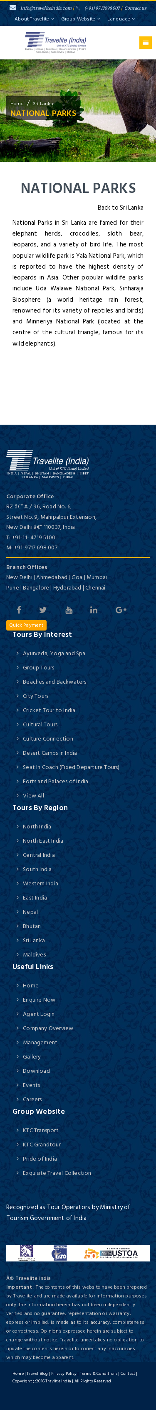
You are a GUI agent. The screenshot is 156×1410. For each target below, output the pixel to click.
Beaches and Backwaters (54, 682)
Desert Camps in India (50, 753)
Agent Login (38, 1014)
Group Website (81, 19)
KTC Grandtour (42, 1144)
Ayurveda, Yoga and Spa (54, 653)
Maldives (34, 954)
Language (121, 19)
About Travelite (34, 19)
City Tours (35, 696)
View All (33, 795)
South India (37, 869)
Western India (40, 883)
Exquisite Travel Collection (57, 1173)
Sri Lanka (43, 103)
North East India (43, 841)
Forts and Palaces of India (55, 781)
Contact (128, 1373)
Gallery (32, 1056)
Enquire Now (39, 1000)
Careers (32, 1099)
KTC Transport (41, 1130)
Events (31, 1085)
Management (40, 1042)
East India (35, 897)
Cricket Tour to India (49, 710)
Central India (39, 855)
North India (37, 826)
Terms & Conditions (99, 1373)
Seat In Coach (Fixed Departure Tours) (71, 767)
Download (36, 1071)
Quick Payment (26, 625)
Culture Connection (48, 738)
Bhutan (32, 926)
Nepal (30, 912)
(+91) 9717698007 (98, 8)
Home (31, 985)
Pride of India (40, 1159)
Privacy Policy (64, 1373)
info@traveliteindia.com (41, 8)
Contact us (135, 8)
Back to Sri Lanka (121, 208)
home (17, 103)
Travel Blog (37, 1373)
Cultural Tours (40, 724)
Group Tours (38, 667)
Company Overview (48, 1028)
